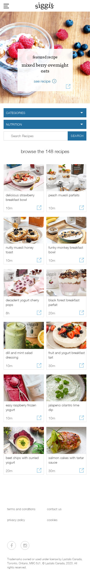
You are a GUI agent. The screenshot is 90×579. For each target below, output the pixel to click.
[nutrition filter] (45, 124)
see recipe (42, 81)
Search (77, 136)
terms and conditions (21, 509)
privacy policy (16, 520)
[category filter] (45, 112)
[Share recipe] (68, 87)
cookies (52, 520)
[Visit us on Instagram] (25, 545)
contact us (54, 509)
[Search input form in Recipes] (45, 136)
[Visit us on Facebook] (11, 545)
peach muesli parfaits (63, 195)
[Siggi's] (45, 6)
